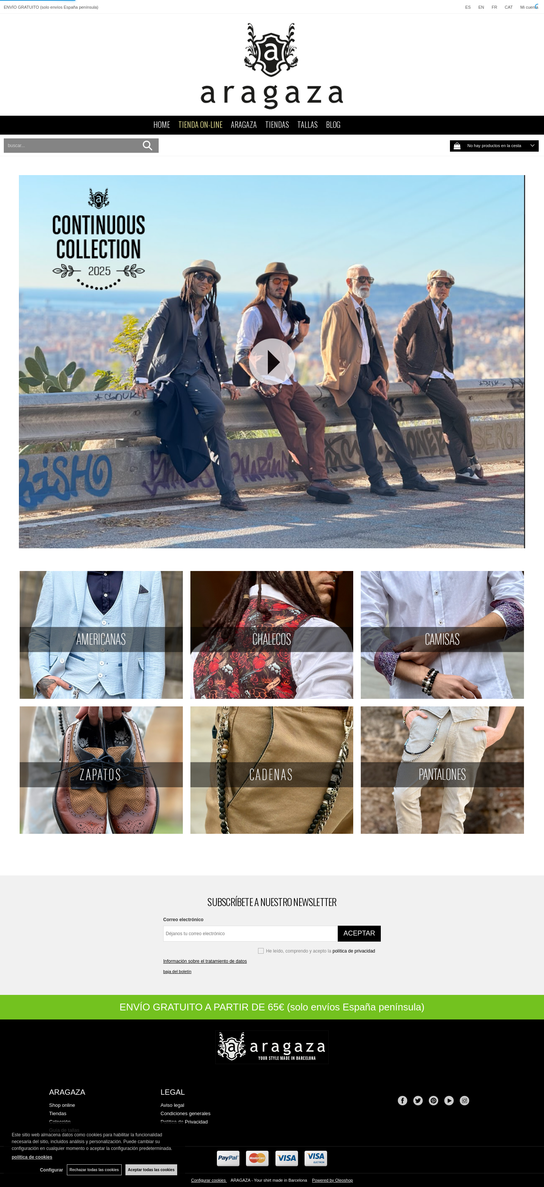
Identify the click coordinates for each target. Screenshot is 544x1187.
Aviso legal (172, 1105)
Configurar (51, 1170)
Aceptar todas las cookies (151, 1170)
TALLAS (307, 124)
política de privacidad (353, 951)
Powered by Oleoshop (332, 1180)
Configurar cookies (209, 1180)
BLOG (333, 124)
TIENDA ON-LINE (200, 124)
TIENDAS (277, 124)
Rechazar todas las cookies (94, 1170)
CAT (509, 7)
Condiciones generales (185, 1113)
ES (468, 7)
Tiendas (57, 1113)
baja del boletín (177, 971)
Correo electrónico (183, 919)
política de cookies (32, 1157)
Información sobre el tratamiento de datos (205, 961)
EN (481, 7)
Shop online (62, 1105)
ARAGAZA (244, 124)
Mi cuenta (529, 7)
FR (494, 7)
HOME (161, 124)
